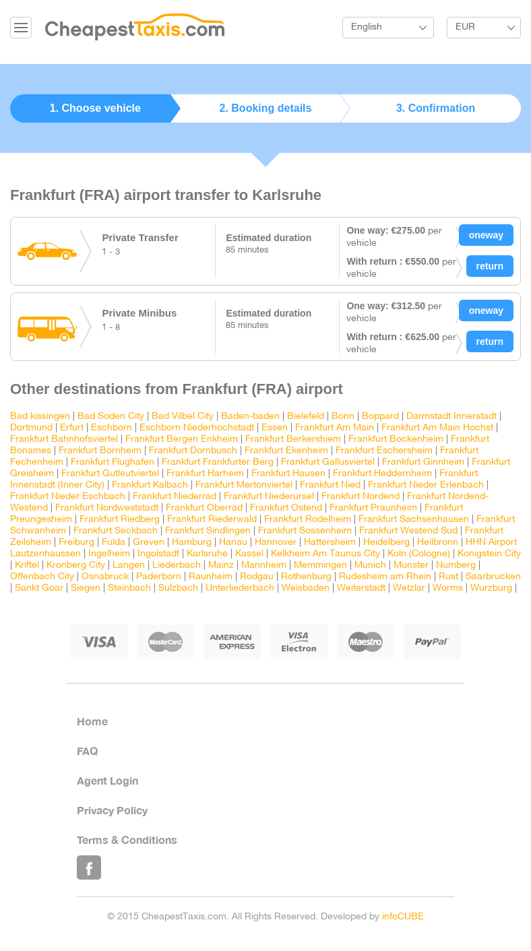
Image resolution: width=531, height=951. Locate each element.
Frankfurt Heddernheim (382, 473)
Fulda (113, 542)
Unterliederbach (240, 588)
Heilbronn (437, 542)
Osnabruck (105, 576)
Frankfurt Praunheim (373, 508)
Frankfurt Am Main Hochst (437, 428)
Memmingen (320, 565)
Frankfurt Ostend (286, 508)
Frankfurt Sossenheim (305, 531)
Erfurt (72, 428)
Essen (274, 428)
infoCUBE (403, 917)
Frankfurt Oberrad (204, 508)
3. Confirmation (435, 108)
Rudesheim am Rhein (385, 576)
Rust (448, 576)
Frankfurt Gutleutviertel (110, 473)
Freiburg (76, 542)
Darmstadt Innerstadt (451, 416)
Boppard (380, 416)
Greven (148, 542)
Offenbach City (42, 576)
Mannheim (263, 565)
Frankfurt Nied (330, 485)
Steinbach (129, 588)
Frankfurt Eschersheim (384, 451)
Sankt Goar (39, 588)
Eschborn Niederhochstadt (196, 428)
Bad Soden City (110, 416)
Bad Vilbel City (183, 416)
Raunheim (210, 576)
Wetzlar (409, 588)
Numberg (456, 565)
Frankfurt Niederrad (174, 496)
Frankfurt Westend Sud (408, 531)
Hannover (275, 542)
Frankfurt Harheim (205, 473)
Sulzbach (178, 588)
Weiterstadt (361, 588)
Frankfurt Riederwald (212, 519)
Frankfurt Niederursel (269, 496)
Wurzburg (491, 588)
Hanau (233, 542)
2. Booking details (266, 108)
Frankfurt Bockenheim (395, 439)
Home (92, 721)
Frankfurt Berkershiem (293, 439)
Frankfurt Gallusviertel (328, 462)
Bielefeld (305, 416)
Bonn (344, 416)
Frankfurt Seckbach (115, 531)
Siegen (85, 588)
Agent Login (107, 780)
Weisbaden (306, 588)
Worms (448, 588)
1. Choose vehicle (95, 108)
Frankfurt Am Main (334, 428)
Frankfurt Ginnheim (423, 462)
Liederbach (176, 565)
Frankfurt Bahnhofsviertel (64, 439)
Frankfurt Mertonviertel (243, 485)
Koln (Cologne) (418, 554)
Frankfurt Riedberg (120, 519)
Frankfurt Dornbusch (193, 451)
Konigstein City (489, 554)
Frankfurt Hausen (288, 473)
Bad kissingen (40, 416)
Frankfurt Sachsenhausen (413, 519)
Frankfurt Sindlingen (208, 531)
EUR (465, 27)
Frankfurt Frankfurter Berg (218, 462)
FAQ (87, 750)
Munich (370, 565)
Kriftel (27, 565)
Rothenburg (306, 576)
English (366, 27)
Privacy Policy (112, 810)
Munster (411, 565)
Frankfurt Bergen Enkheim (181, 439)
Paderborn (158, 576)
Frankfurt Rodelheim (307, 519)
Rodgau (257, 576)
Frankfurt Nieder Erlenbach (426, 485)
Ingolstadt (158, 554)
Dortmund (31, 428)
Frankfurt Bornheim (100, 451)
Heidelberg (386, 542)
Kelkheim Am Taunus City (325, 554)
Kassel (249, 554)
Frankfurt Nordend (360, 496)
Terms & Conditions (127, 839)
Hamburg (192, 542)
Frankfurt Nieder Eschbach (67, 496)
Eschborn (111, 428)
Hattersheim (330, 542)
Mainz (221, 565)
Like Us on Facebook (89, 867)
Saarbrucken (493, 576)
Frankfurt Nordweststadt (106, 508)
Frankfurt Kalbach (150, 485)
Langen (129, 565)
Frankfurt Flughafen (112, 462)
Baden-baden (250, 416)
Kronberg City (75, 565)
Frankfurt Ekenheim (286, 451)
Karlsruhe (207, 554)
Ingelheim (109, 554)
